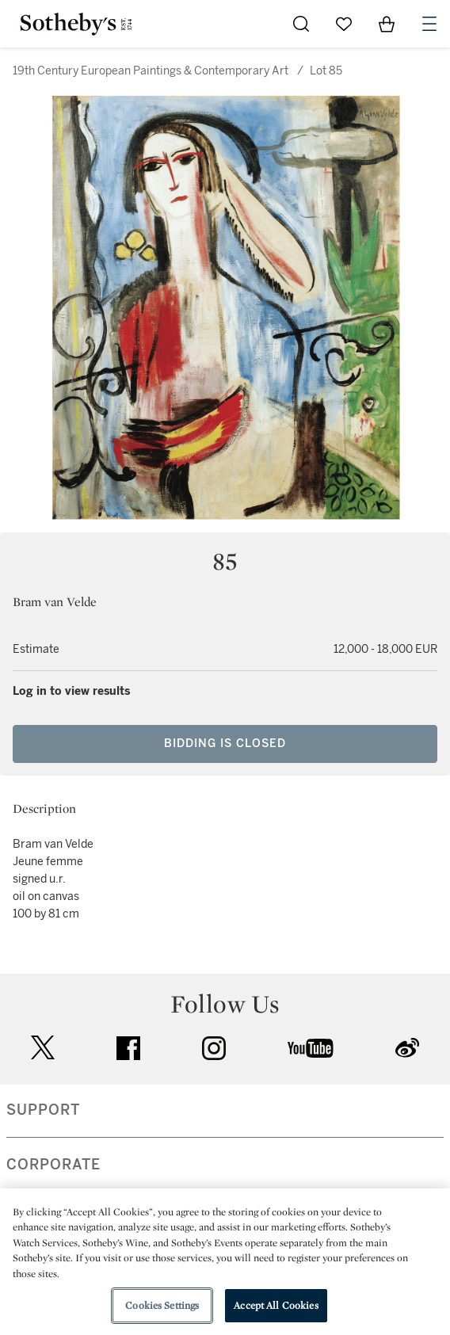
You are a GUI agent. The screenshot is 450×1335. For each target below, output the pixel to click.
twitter (43, 1048)
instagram (214, 1048)
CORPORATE (53, 1164)
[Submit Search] (301, 24)
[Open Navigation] (429, 24)
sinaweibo (407, 1048)
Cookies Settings (162, 1305)
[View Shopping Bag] (386, 24)
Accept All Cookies (276, 1305)
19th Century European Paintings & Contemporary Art (150, 71)
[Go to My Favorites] (344, 24)
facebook (128, 1048)
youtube (311, 1048)
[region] (225, 1261)
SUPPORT (43, 1110)
